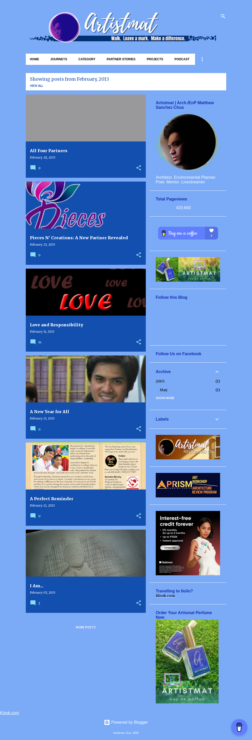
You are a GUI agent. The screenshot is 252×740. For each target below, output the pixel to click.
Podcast (181, 59)
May (163, 390)
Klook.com (165, 595)
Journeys (58, 59)
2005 (160, 381)
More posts (86, 627)
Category (86, 59)
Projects (155, 59)
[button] (139, 168)
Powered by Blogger (126, 722)
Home (34, 59)
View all (36, 85)
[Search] (223, 16)
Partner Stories (121, 59)
